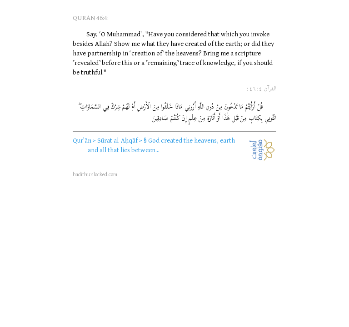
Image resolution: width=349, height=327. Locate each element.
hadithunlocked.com (95, 174)
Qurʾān (82, 140)
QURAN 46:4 (90, 17)
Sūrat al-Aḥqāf (117, 140)
